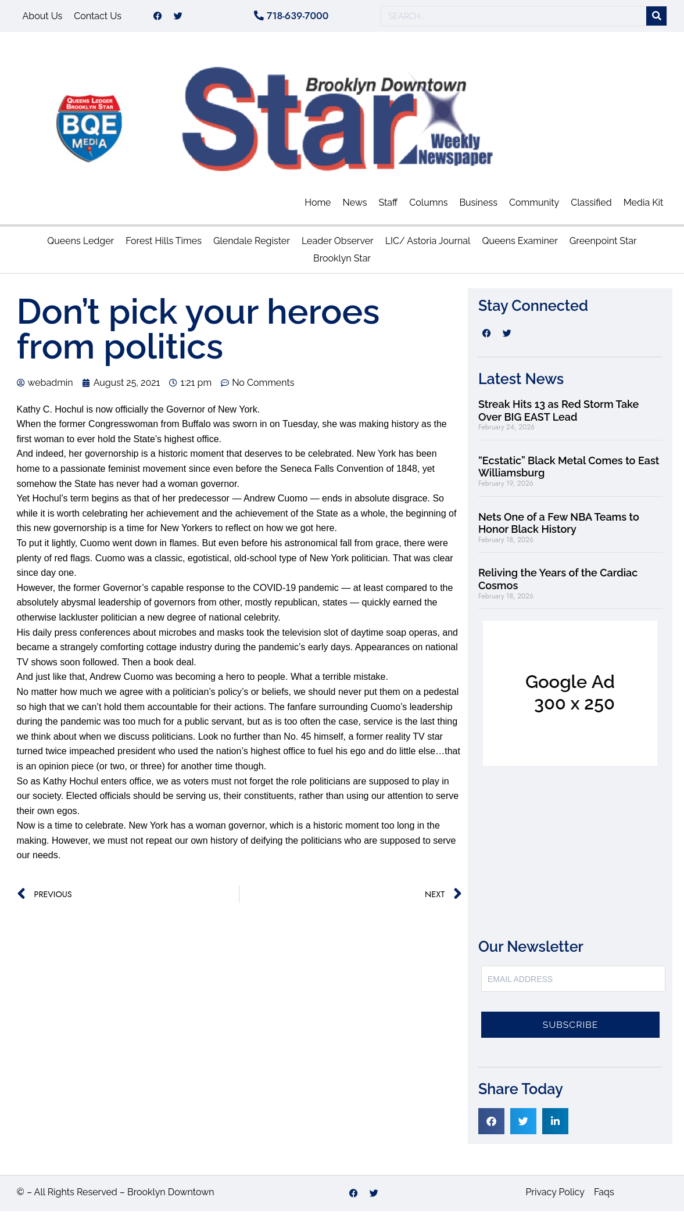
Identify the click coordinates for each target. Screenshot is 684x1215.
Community (534, 206)
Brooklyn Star (342, 262)
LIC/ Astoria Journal (428, 244)
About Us (43, 17)
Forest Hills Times (164, 244)
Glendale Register (251, 244)
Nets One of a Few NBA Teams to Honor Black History (558, 527)
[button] (491, 1125)
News (355, 206)
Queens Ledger (80, 244)
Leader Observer (338, 244)
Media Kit (644, 206)
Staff (387, 206)
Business (478, 206)
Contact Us (97, 17)
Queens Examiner (519, 244)
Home (318, 206)
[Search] (656, 18)
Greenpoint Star (603, 244)
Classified (591, 206)
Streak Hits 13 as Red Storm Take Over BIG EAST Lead (558, 414)
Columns (428, 206)
